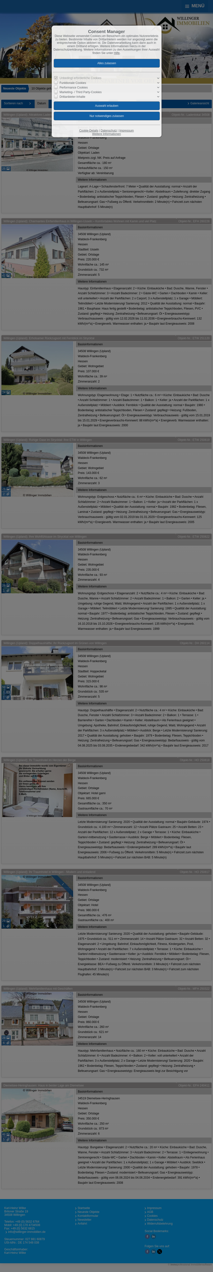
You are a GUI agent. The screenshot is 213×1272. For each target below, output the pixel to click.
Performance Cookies (74, 87)
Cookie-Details (88, 130)
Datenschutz (109, 130)
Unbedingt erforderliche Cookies (80, 78)
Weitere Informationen (106, 134)
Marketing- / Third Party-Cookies (81, 92)
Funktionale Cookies (73, 83)
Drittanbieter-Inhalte (72, 96)
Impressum (126, 130)
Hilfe (117, 53)
